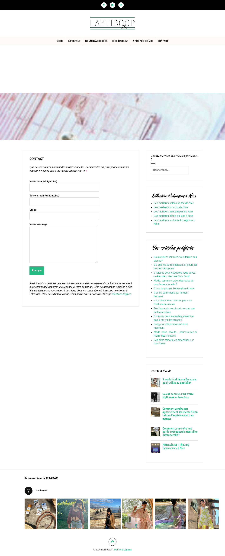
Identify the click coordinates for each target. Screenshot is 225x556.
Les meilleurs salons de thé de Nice (174, 203)
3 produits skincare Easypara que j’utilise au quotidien (179, 381)
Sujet (64, 212)
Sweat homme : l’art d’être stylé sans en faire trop (178, 395)
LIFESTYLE (74, 41)
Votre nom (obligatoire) (64, 184)
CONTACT (163, 41)
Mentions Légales (123, 549)
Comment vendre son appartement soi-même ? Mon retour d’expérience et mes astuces (180, 414)
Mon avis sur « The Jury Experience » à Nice (176, 446)
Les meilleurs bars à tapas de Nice (173, 211)
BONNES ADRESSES (96, 41)
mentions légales (121, 294)
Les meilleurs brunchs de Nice (171, 207)
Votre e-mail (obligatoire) (64, 198)
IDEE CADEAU (120, 41)
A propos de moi (142, 41)
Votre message (63, 226)
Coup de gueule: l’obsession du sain (174, 288)
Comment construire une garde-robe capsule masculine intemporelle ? (180, 432)
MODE (60, 41)
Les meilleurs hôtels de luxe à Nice (173, 216)
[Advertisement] (112, 69)
